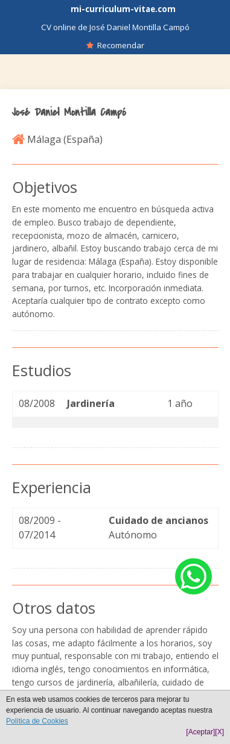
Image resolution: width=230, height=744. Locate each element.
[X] (219, 732)
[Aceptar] (200, 732)
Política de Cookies (37, 721)
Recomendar (115, 45)
